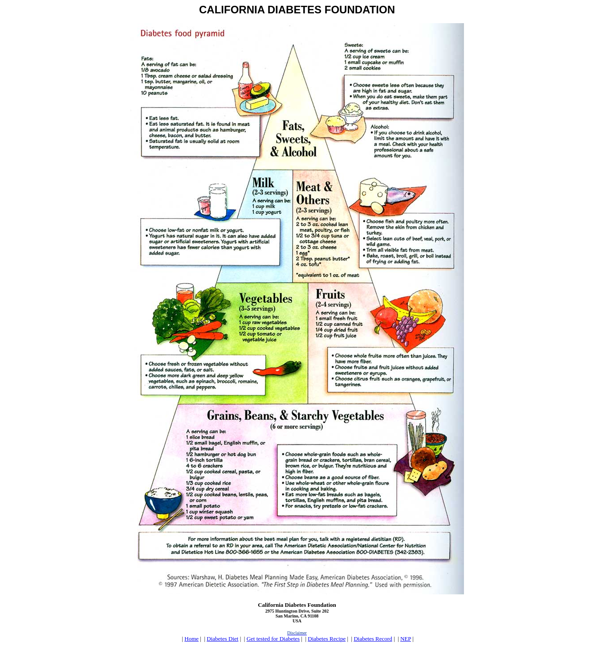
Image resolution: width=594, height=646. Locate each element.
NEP (405, 638)
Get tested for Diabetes (273, 638)
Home (191, 638)
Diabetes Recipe (327, 638)
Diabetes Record (373, 638)
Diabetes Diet (222, 638)
